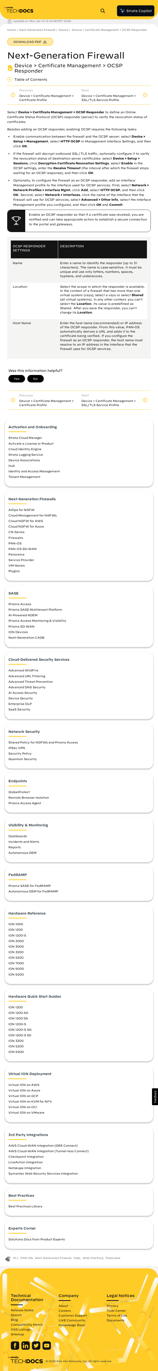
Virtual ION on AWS (23, 1084)
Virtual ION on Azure (24, 1090)
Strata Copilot (136, 11)
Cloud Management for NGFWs (32, 515)
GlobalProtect (19, 792)
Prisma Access (19, 604)
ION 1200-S (17, 935)
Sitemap (17, 1334)
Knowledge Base (72, 1325)
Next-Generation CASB (26, 637)
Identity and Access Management (34, 471)
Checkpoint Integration (26, 1156)
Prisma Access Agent (24, 803)
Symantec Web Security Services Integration (43, 1173)
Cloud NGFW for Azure (26, 526)
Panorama (16, 554)
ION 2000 (16, 941)
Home (11, 29)
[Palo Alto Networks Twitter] (36, 1349)
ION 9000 (16, 968)
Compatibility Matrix (27, 1324)
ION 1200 (15, 929)
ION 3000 (16, 946)
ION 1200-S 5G (19, 1035)
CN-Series (16, 532)
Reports (14, 847)
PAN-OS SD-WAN (22, 548)
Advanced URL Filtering (26, 676)
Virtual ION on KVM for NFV (30, 1101)
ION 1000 (15, 924)
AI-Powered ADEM (22, 615)
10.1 (15, 1257)
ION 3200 (16, 952)
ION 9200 (16, 974)
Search (16, 1315)
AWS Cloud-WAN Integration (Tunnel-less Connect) (48, 1151)
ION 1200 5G (18, 1018)
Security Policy (20, 753)
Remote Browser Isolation (28, 797)
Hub (11, 465)
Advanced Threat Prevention (30, 681)
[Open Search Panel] (104, 11)
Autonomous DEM (22, 852)
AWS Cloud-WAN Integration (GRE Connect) (43, 1145)
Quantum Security (22, 759)
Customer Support (73, 1315)
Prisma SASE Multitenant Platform (35, 609)
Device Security (20, 698)
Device (63, 29)
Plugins (14, 571)
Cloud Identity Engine (25, 449)
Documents (115, 1320)
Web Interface (93, 1257)
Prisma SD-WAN (21, 626)
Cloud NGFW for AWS (25, 520)
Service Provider (21, 560)
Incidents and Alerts (23, 841)
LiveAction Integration (25, 1162)
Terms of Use (117, 1315)
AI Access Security (22, 692)
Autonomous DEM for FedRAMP (33, 891)
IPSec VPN (16, 747)
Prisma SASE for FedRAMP (29, 885)
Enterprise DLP (20, 703)
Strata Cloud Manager (25, 437)
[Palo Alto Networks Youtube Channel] (47, 1349)
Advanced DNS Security (27, 687)
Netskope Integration (24, 1168)
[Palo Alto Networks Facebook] (15, 1349)
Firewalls (15, 537)
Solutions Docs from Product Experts (36, 1239)
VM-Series (16, 565)
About (63, 1305)
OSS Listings (20, 1329)
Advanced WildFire (23, 670)
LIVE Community (72, 1320)
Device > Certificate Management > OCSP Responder (109, 29)
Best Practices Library (25, 1206)
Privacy (112, 1305)
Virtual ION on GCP (23, 1095)
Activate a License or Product (31, 443)
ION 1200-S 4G (19, 1029)
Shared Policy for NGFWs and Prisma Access (43, 742)
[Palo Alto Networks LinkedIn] (26, 1349)
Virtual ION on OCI (22, 1107)
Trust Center (116, 1310)
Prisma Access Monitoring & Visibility (37, 620)
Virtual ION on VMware (26, 1112)
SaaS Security (19, 709)
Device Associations (24, 460)
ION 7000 (16, 963)
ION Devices (18, 632)
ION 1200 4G (18, 1012)
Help (76, 1257)
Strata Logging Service (25, 454)
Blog (14, 1319)
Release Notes (22, 1310)
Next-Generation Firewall (37, 29)
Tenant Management (24, 476)
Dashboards (17, 836)
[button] (155, 1096)
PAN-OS (15, 543)
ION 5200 (16, 957)
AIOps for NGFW (21, 509)
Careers (65, 1310)
